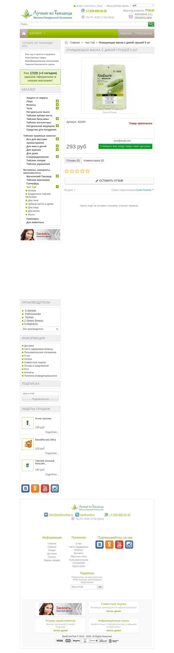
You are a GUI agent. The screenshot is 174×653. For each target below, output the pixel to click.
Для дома (32, 153)
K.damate (30, 310)
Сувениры (33, 218)
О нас (27, 355)
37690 (34, 73)
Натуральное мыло (38, 112)
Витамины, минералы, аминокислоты (37, 171)
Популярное (143, 33)
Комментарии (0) (94, 160)
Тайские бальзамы (38, 119)
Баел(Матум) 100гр (45, 439)
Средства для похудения (41, 129)
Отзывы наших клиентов (60, 620)
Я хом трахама (43, 418)
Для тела (33, 200)
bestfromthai (87, 514)
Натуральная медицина (41, 126)
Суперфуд (33, 183)
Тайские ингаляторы (39, 122)
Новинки (126, 33)
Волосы (31, 104)
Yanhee (29, 317)
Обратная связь (78, 556)
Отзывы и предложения (36, 365)
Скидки (52, 550)
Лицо (30, 101)
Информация (33, 338)
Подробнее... (51, 432)
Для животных (35, 222)
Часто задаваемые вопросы (38, 349)
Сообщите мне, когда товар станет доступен (125, 146)
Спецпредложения (38, 156)
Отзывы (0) (73, 160)
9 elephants (31, 324)
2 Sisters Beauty (33, 320)
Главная (52, 543)
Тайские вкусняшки (38, 180)
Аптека (32, 190)
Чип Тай (31, 187)
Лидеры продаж (36, 409)
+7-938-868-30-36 (96, 10)
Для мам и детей (36, 146)
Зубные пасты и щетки (40, 203)
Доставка (29, 345)
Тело (29, 108)
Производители (36, 302)
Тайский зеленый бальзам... (44, 462)
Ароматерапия (35, 142)
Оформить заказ (143, 17)
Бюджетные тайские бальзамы (38, 195)
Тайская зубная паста (39, 115)
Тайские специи (36, 160)
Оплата (28, 359)
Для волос (34, 211)
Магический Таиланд (39, 176)
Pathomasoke (32, 313)
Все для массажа (37, 139)
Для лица (33, 207)
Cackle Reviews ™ (145, 190)
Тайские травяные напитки (39, 135)
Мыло (31, 214)
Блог (26, 369)
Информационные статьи (113, 620)
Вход (99, 6)
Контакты (29, 372)
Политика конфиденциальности (40, 376)
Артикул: (71, 121)
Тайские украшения (38, 164)
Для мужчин (34, 149)
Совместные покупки (35, 362)
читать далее (113, 611)
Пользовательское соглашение (40, 352)
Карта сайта (78, 566)
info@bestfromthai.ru (61, 514)
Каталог (38, 33)
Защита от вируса (37, 97)
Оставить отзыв (109, 180)
